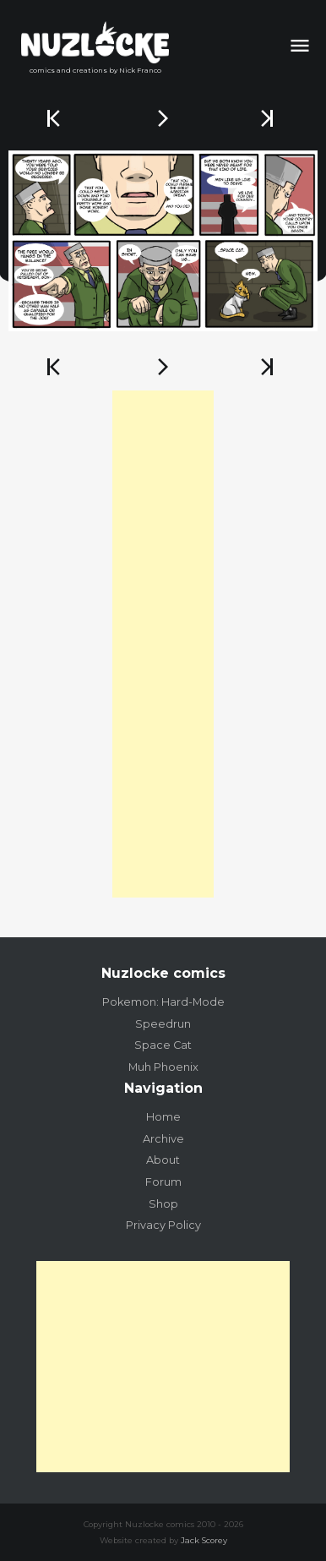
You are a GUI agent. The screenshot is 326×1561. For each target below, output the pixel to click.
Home (163, 1117)
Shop (163, 1204)
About (163, 1160)
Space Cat (163, 1045)
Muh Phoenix (163, 1067)
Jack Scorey (204, 1540)
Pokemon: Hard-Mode (163, 1002)
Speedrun (163, 1024)
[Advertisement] (163, 644)
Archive (163, 1139)
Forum (163, 1182)
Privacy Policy (163, 1225)
